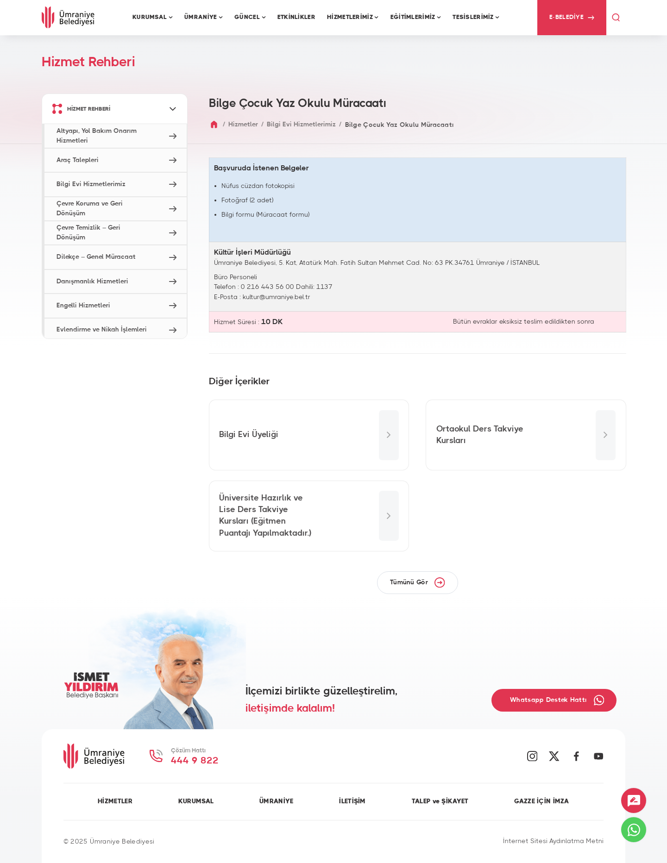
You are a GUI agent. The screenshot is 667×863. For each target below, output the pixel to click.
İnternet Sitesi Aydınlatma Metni (553, 841)
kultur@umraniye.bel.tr (276, 297)
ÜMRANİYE (276, 801)
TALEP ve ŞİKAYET (440, 801)
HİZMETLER (115, 801)
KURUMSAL (196, 801)
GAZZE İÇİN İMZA (541, 801)
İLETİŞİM (352, 801)
